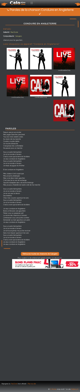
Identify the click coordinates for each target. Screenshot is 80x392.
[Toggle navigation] (32, 3)
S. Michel (53, 389)
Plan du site (32, 384)
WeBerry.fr (74, 389)
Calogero (18, 36)
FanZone (14, 384)
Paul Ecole (14, 32)
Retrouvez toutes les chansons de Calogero (40, 254)
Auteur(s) (6, 32)
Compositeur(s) (8, 36)
